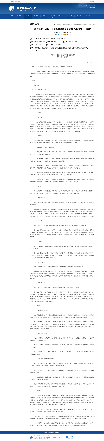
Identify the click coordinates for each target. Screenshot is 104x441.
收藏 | (91, 1)
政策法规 (59, 24)
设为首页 (93, 1)
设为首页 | (46, 432)
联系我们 (58, 432)
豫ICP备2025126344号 (45, 435)
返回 (94, 24)
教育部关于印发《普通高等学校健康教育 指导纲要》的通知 (77, 24)
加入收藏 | (50, 432)
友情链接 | (54, 432)
